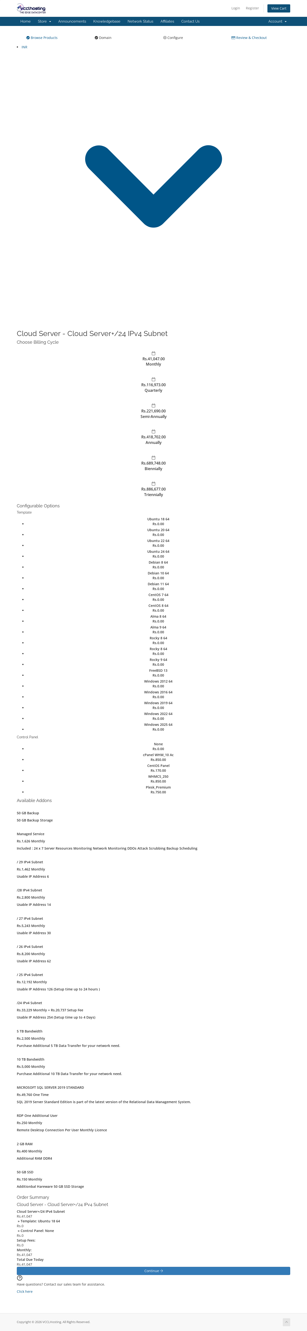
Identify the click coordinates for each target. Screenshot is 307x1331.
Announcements (72, 21)
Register (252, 8)
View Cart (278, 8)
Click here (25, 1291)
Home (25, 21)
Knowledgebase (106, 21)
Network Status (140, 21)
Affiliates (167, 21)
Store (44, 21)
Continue (153, 1271)
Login (235, 8)
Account (277, 21)
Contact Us (190, 21)
